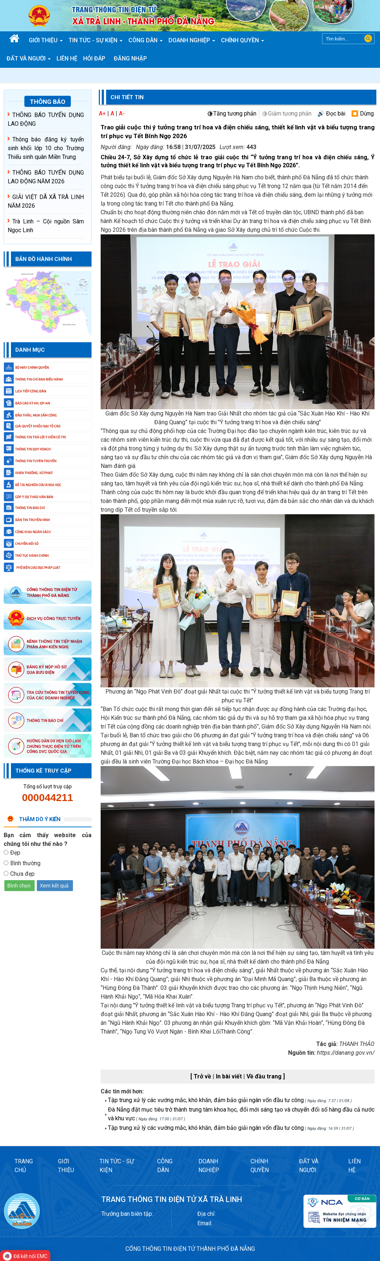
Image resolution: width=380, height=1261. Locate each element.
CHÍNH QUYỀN (260, 1166)
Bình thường (25, 863)
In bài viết (229, 1076)
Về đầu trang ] (266, 1076)
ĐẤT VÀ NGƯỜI (308, 1166)
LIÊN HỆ (354, 1166)
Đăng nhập (130, 58)
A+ (102, 113)
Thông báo (47, 101)
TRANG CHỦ (24, 1166)
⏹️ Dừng (362, 113)
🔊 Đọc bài (331, 113)
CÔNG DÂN (164, 1166)
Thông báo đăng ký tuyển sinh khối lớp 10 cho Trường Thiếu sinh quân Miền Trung (46, 148)
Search (368, 38)
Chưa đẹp (22, 873)
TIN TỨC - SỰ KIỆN (117, 1166)
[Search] (348, 38)
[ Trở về (201, 1076)
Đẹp (15, 852)
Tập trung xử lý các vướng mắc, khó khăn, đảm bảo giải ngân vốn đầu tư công (206, 1100)
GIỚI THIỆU (66, 1166)
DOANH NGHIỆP (208, 1166)
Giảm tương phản (289, 113)
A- (122, 113)
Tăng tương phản (234, 113)
